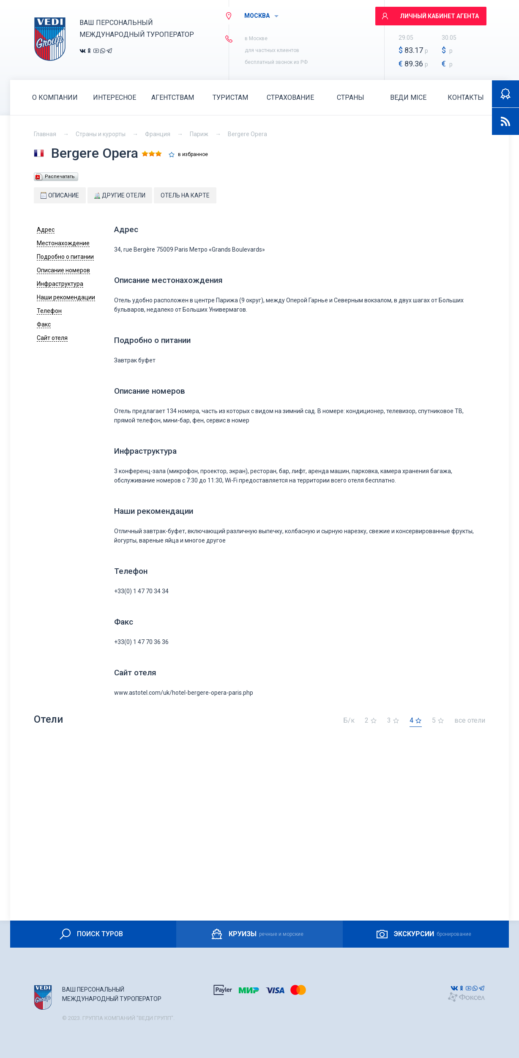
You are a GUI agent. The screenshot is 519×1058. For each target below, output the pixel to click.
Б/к (349, 720)
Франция (157, 134)
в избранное (193, 154)
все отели (469, 720)
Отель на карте (185, 195)
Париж (199, 134)
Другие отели (119, 195)
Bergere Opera (247, 134)
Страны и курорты (101, 134)
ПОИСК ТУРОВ (90, 934)
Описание (60, 195)
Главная (45, 134)
